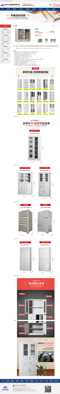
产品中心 (5, 26)
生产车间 (40, 9)
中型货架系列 (5, 35)
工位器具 (26, 380)
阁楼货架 (3, 43)
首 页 (3, 380)
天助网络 (29, 390)
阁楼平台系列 (5, 41)
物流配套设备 (5, 52)
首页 (2, 9)
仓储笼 (8, 54)
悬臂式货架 (3, 38)
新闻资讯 (34, 9)
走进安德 (8, 9)
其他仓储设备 (5, 59)
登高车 (2, 62)
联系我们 (53, 9)
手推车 (2, 57)
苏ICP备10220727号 (34, 390)
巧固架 (2, 54)
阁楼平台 (21, 9)
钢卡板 (8, 60)
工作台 (2, 48)
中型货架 (3, 37)
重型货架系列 (5, 29)
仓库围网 (3, 60)
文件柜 (8, 49)
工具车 (2, 49)
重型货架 (14, 9)
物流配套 (27, 9)
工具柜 (8, 48)
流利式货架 (8, 38)
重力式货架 (3, 32)
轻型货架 (8, 37)
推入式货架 (8, 32)
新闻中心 (41, 380)
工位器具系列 (5, 46)
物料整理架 (3, 51)
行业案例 (47, 9)
